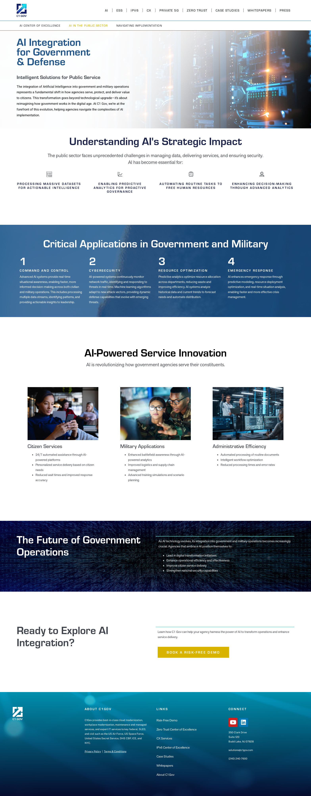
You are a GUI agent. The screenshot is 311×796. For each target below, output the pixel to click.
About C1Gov (165, 775)
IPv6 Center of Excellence (173, 747)
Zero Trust (197, 10)
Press (285, 10)
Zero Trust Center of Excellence (176, 729)
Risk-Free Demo (167, 720)
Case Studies (227, 10)
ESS (119, 10)
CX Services (164, 738)
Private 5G (169, 10)
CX (149, 10)
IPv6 (135, 10)
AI (106, 10)
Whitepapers (260, 10)
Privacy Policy (93, 751)
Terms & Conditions (115, 751)
